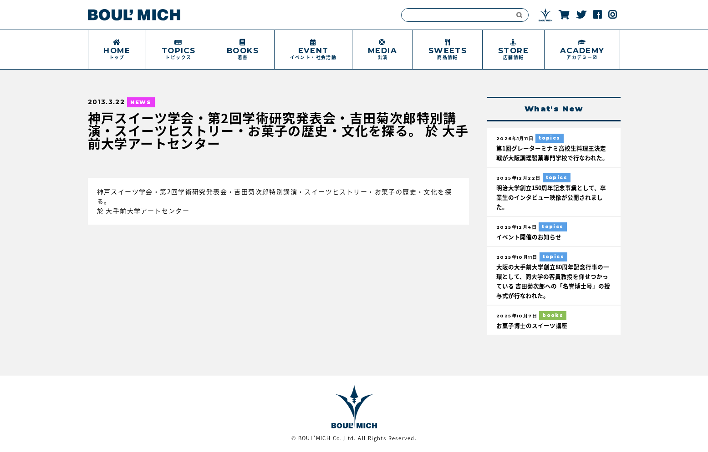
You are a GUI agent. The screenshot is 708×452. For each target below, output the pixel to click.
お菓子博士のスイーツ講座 (531, 325)
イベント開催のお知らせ (528, 236)
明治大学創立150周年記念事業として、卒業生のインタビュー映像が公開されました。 (551, 197)
